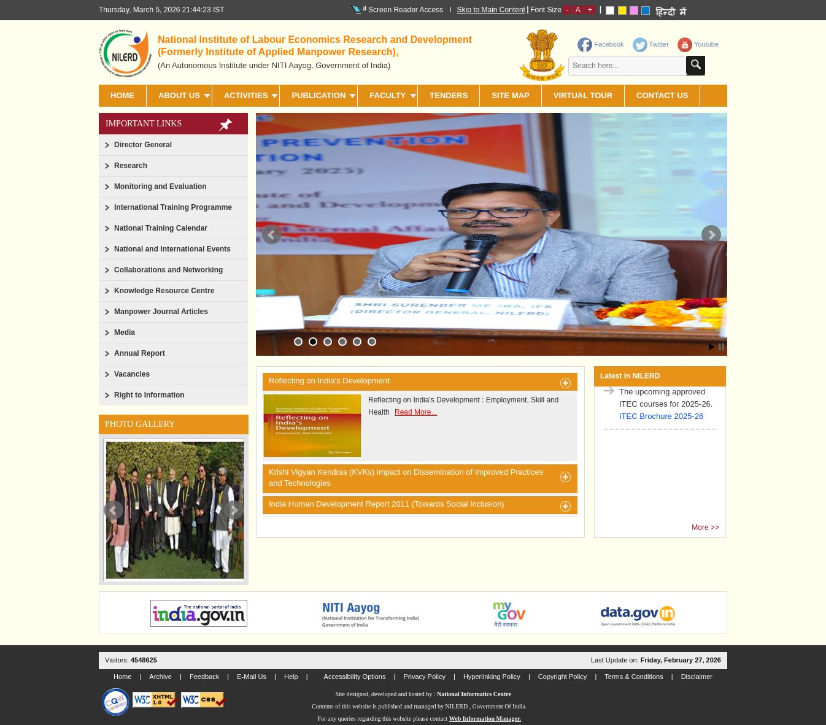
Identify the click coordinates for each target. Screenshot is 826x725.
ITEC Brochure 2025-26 (661, 419)
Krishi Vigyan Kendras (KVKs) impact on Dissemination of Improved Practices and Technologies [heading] (420, 477)
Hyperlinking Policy (491, 676)
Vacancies (132, 374)
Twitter (651, 44)
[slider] (173, 510)
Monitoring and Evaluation (160, 186)
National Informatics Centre (474, 694)
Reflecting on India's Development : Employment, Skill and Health (410, 426)
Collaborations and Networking (168, 270)
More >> (705, 527)
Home (122, 95)
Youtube (698, 44)
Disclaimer (696, 676)
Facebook (600, 44)
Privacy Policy (424, 676)
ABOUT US (179, 95)
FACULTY (387, 95)
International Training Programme (173, 207)
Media (124, 332)
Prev (113, 510)
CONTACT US (662, 95)
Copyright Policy (562, 676)
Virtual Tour (583, 95)
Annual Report (139, 353)
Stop (721, 346)
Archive (160, 676)
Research (130, 165)
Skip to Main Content (491, 10)
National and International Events (172, 249)
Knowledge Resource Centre (164, 290)
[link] (652, 41)
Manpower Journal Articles (161, 311)
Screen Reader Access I (407, 9)
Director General (143, 144)
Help (291, 676)
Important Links (144, 123)
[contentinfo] (623, 57)
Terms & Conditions (633, 676)
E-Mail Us (251, 676)
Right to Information (149, 395)
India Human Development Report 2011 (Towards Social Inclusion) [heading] (420, 506)
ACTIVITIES (246, 95)
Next (234, 510)
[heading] (321, 51)
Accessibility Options (355, 676)
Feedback (204, 676)
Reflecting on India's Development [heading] (420, 382)
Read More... (416, 412)
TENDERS (449, 95)
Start (712, 346)
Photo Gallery (140, 424)
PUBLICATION (318, 95)
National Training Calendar (160, 228)
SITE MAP (510, 95)
